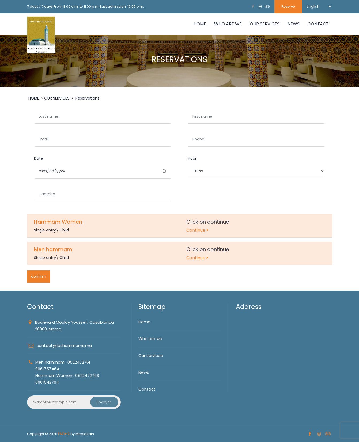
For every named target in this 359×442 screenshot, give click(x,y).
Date (38, 158)
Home (200, 24)
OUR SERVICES (264, 24)
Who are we (150, 338)
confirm (38, 276)
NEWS (294, 24)
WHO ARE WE (228, 24)
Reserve (288, 6)
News (143, 372)
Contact (318, 24)
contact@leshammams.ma (64, 345)
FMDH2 (64, 433)
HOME (33, 98)
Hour (192, 158)
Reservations (87, 98)
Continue (197, 230)
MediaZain (84, 433)
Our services (150, 355)
